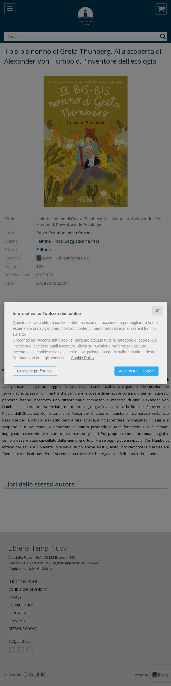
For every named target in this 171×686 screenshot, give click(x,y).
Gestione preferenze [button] (35, 371)
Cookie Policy (82, 357)
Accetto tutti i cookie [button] (136, 371)
